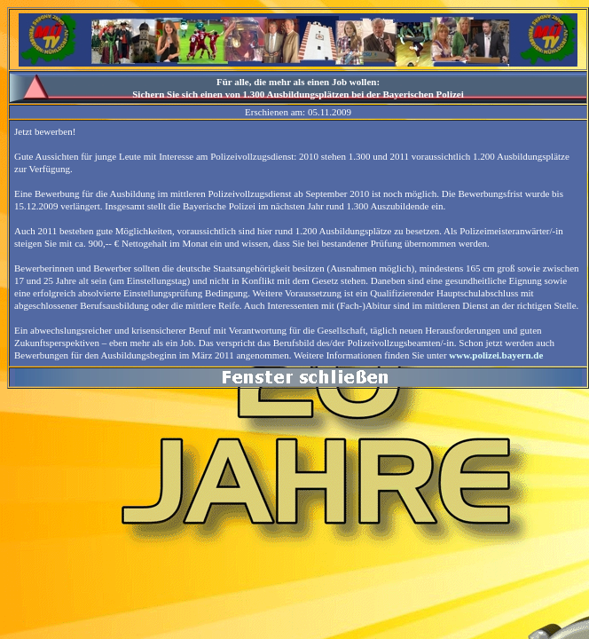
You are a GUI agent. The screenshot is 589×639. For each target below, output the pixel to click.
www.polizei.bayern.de (496, 355)
